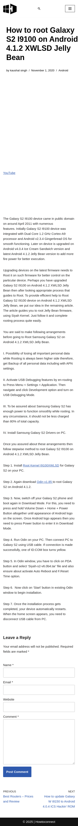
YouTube (9, 173)
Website (8, 699)
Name (8, 665)
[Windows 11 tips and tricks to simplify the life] (10, 8)
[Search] (39, 8)
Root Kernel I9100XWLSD (41, 465)
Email (8, 682)
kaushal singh (18, 70)
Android (63, 70)
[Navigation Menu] (70, 8)
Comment (11, 716)
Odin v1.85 (45, 482)
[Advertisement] (39, 118)
